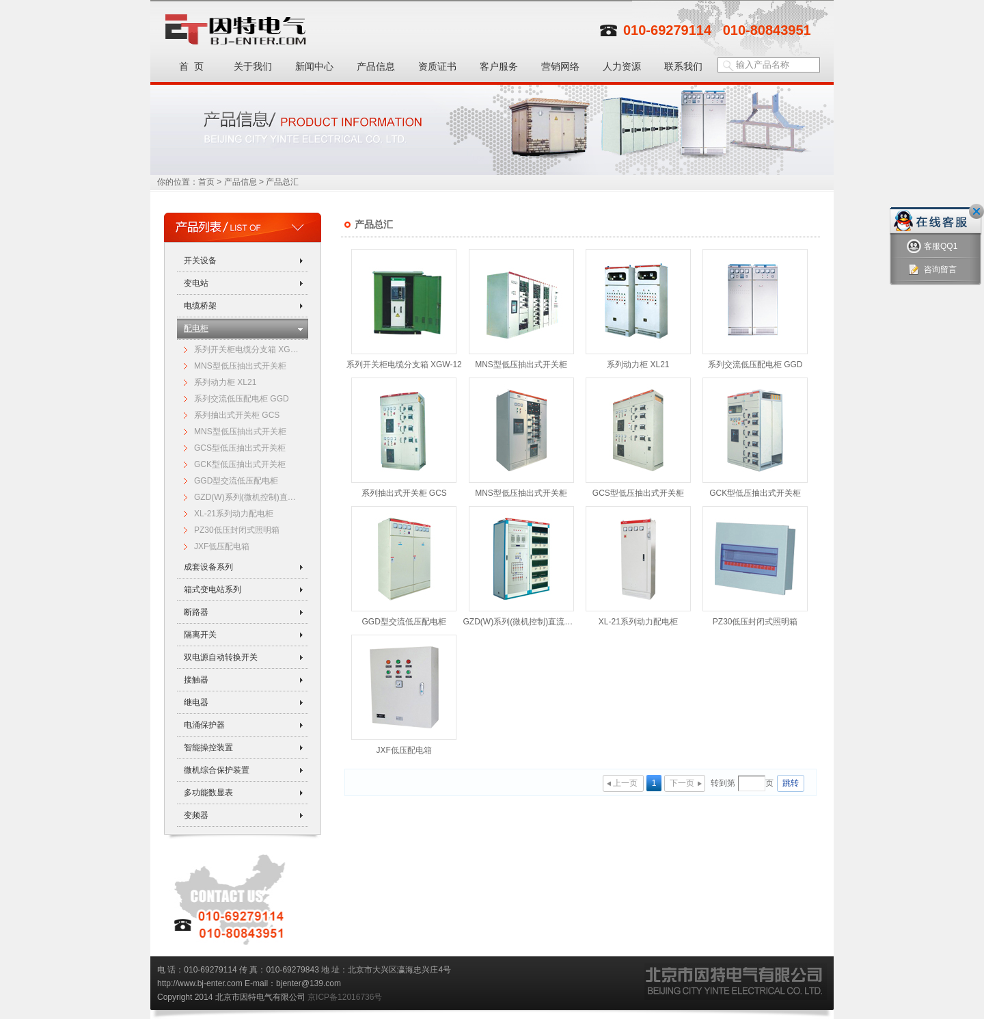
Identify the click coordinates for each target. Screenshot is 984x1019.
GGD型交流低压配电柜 (236, 481)
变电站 (196, 283)
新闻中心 (314, 66)
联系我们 (683, 66)
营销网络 (560, 66)
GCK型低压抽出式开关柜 (240, 464)
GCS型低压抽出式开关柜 (240, 448)
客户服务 (499, 66)
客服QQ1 (932, 246)
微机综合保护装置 (216, 770)
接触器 (196, 680)
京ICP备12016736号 (345, 997)
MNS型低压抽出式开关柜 (240, 366)
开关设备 (200, 260)
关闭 (976, 211)
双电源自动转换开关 (221, 657)
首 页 (191, 66)
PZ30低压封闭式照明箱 (236, 530)
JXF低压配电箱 (221, 546)
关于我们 (253, 66)
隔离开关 (200, 634)
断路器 (196, 612)
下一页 (682, 783)
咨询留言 (932, 270)
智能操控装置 (208, 747)
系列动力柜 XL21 (225, 382)
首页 (206, 182)
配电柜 (196, 328)
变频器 (196, 815)
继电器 (196, 702)
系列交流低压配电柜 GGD (241, 398)
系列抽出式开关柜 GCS (236, 415)
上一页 (625, 783)
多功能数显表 (208, 792)
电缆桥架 (200, 305)
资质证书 (437, 66)
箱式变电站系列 (212, 589)
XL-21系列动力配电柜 (233, 513)
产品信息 (376, 66)
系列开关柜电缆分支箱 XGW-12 (248, 349)
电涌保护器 (204, 725)
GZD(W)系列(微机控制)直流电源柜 (248, 497)
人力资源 (622, 66)
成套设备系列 (208, 567)
